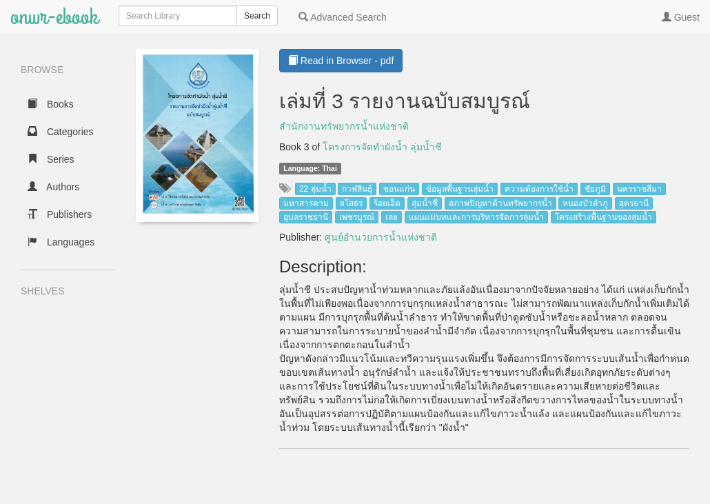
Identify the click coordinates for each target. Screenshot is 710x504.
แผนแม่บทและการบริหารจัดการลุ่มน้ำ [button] (476, 217)
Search (257, 16)
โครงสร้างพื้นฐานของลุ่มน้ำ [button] (603, 217)
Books (51, 104)
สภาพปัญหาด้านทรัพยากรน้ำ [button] (500, 203)
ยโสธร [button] (351, 203)
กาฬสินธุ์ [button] (357, 189)
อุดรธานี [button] (634, 203)
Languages (61, 242)
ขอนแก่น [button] (399, 189)
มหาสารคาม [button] (306, 203)
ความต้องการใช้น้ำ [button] (539, 189)
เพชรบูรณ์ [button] (356, 217)
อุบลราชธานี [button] (305, 217)
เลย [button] (391, 217)
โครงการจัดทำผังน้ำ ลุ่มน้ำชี (382, 146)
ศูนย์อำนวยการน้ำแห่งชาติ (381, 237)
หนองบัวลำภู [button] (585, 203)
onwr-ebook (54, 17)
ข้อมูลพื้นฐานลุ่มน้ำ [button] (460, 189)
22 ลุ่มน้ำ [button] (315, 189)
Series (51, 159)
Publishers (60, 214)
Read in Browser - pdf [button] (341, 60)
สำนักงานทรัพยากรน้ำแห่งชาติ (344, 126)
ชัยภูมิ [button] (595, 189)
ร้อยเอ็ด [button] (387, 203)
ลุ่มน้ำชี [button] (425, 203)
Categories (61, 131)
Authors (53, 186)
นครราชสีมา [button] (639, 189)
